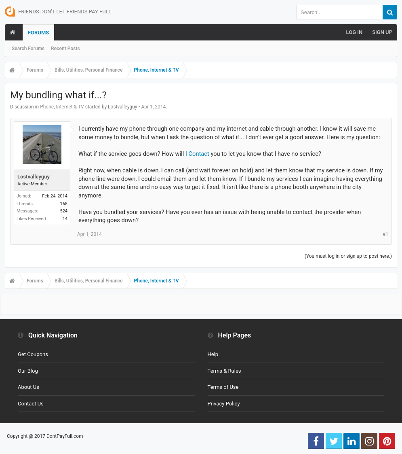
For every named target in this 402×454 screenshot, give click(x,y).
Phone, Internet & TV (62, 107)
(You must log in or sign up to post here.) (348, 256)
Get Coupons (33, 354)
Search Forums (28, 48)
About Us (28, 387)
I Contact (197, 153)
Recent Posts (65, 48)
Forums (38, 33)
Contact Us (31, 404)
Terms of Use (223, 387)
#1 (385, 234)
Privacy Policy (224, 404)
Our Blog (28, 371)
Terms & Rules (224, 371)
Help (213, 354)
